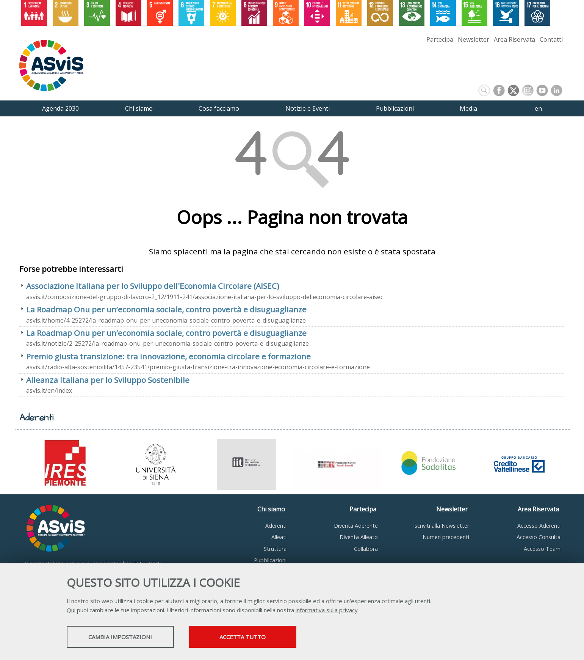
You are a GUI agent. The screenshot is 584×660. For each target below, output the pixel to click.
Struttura (275, 548)
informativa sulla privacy (327, 611)
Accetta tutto (263, 637)
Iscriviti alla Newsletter (441, 525)
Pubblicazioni (270, 560)
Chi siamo (271, 509)
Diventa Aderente (356, 525)
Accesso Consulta (539, 537)
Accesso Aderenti (539, 525)
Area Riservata (514, 39)
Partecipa (439, 39)
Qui (71, 611)
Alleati (279, 537)
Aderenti (276, 525)
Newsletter (473, 39)
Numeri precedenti (446, 537)
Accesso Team (542, 548)
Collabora (366, 548)
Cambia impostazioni (126, 637)
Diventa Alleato (359, 537)
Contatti (551, 39)
